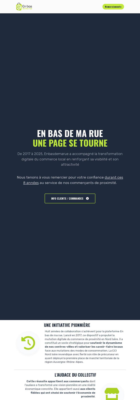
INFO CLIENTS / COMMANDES (70, 198)
